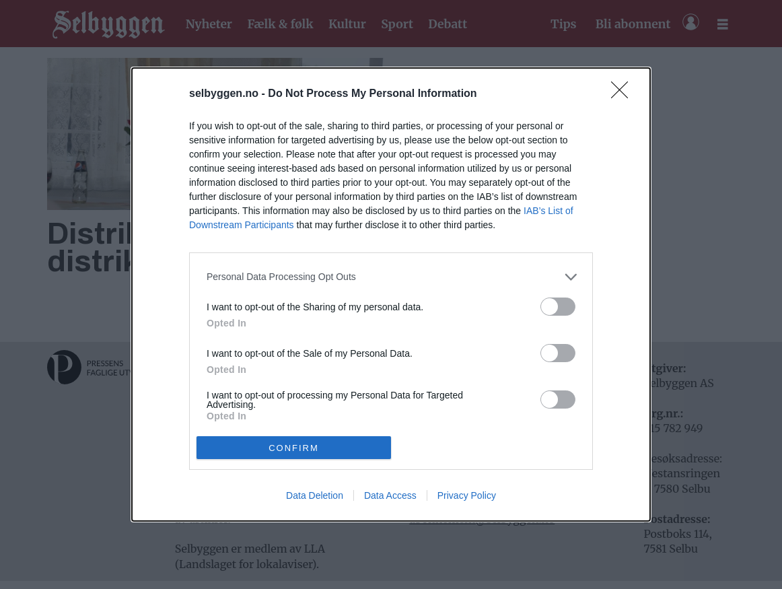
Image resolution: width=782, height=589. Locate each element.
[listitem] (391, 277)
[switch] (557, 307)
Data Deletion (314, 495)
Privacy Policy (466, 495)
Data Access (390, 495)
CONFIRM (294, 447)
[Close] (624, 94)
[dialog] (391, 295)
